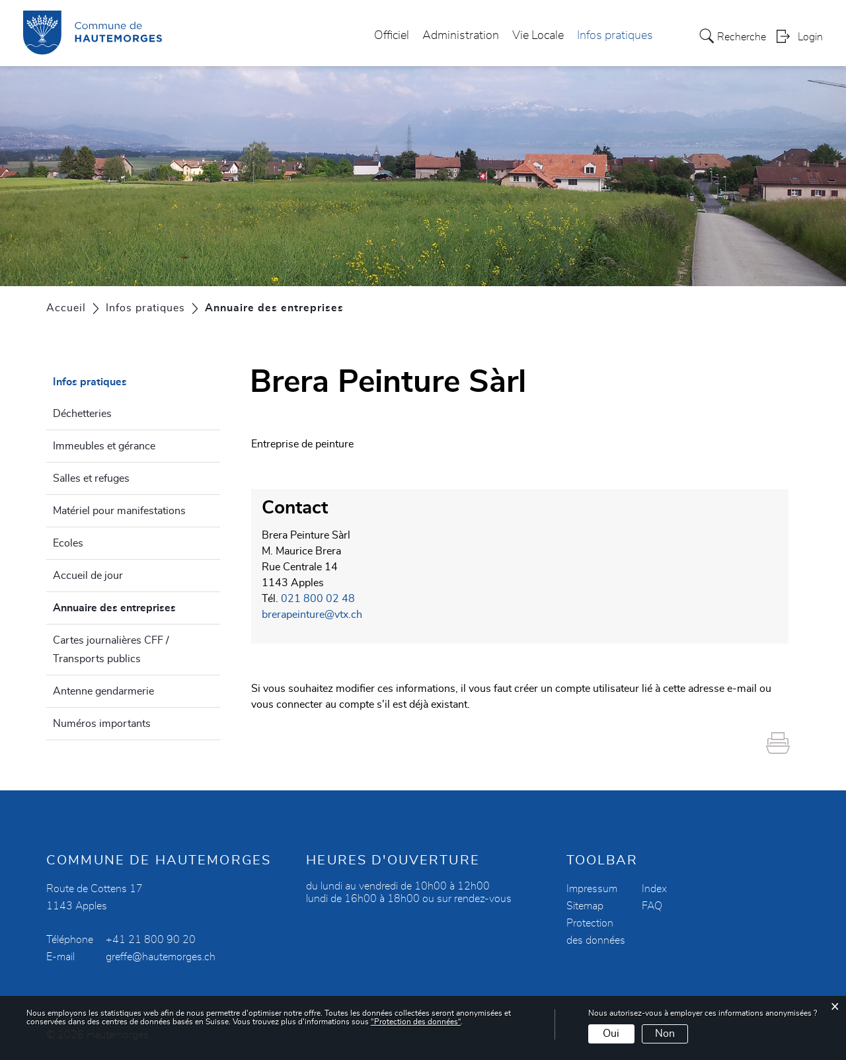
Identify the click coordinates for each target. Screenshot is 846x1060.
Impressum (591, 889)
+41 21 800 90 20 (151, 939)
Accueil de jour (88, 575)
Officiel (391, 36)
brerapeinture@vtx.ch (312, 614)
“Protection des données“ (416, 1022)
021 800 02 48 (318, 598)
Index (654, 889)
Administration (460, 36)
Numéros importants (102, 723)
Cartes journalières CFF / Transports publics (111, 649)
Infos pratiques (615, 36)
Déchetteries (82, 413)
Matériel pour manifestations (119, 511)
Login (810, 37)
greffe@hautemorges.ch (160, 957)
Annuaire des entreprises (136, 606)
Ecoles (68, 543)
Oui (611, 1033)
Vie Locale (538, 36)
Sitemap (584, 906)
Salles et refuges (91, 478)
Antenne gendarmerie (103, 691)
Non (665, 1033)
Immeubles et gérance (104, 446)
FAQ (652, 906)
